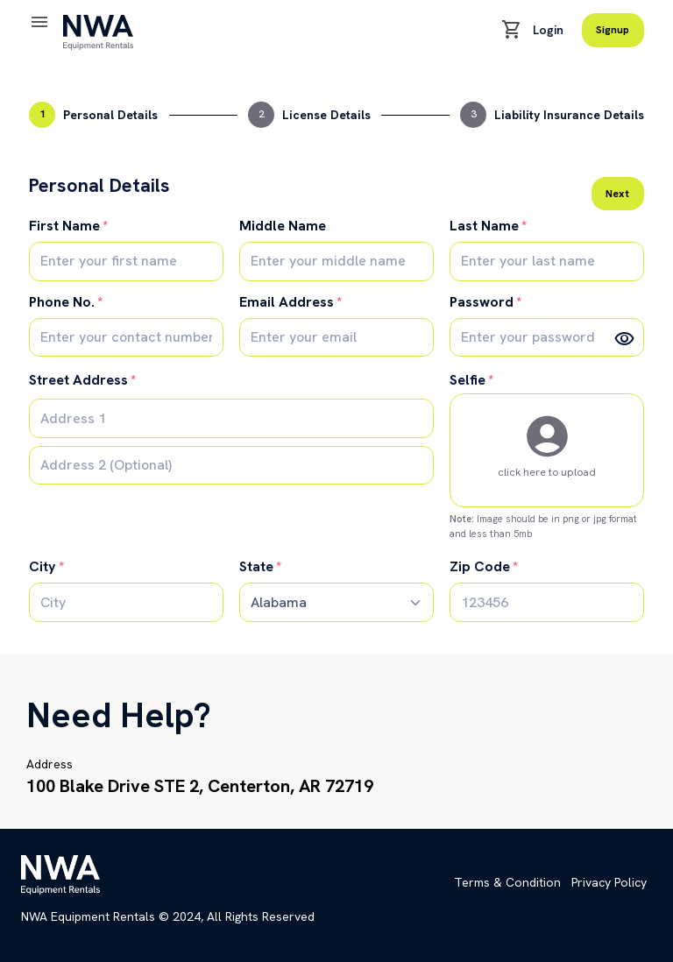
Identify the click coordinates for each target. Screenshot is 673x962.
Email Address (286, 302)
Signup (612, 30)
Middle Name (282, 225)
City (42, 566)
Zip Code (480, 566)
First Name (64, 225)
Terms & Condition (507, 882)
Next (617, 194)
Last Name (484, 225)
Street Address (78, 380)
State (256, 566)
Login (548, 30)
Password (482, 302)
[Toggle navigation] (39, 23)
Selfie (467, 380)
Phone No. (62, 302)
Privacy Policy (609, 882)
